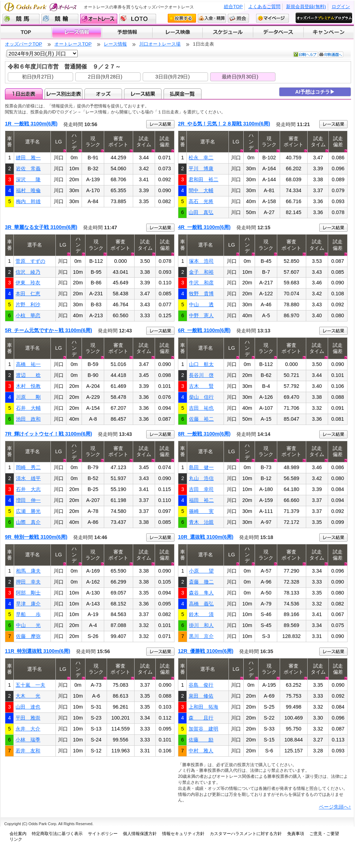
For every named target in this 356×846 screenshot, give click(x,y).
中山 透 (201, 304)
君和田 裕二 (203, 179)
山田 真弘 (201, 212)
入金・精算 (212, 18)
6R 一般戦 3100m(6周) (204, 330)
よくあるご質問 (264, 6)
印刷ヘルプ (305, 54)
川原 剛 (28, 397)
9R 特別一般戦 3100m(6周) (36, 537)
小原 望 (201, 571)
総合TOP (233, 6)
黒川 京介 (201, 636)
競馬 (21, 19)
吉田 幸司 (201, 489)
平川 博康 (201, 168)
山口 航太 (201, 364)
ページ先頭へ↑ (335, 807)
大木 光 (28, 696)
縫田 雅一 (28, 157)
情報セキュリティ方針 (183, 834)
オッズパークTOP (23, 44)
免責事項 (295, 834)
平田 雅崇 (28, 718)
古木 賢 (201, 386)
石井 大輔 (28, 408)
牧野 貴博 (201, 293)
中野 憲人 (201, 315)
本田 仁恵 (28, 293)
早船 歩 (28, 614)
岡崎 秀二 (28, 467)
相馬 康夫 (28, 571)
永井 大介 (28, 729)
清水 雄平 (28, 478)
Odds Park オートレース (41, 7)
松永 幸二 (201, 157)
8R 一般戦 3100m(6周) (204, 434)
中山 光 (28, 625)
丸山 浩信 (201, 478)
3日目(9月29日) (172, 76)
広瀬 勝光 (28, 511)
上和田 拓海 (203, 707)
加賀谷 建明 (203, 729)
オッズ (103, 93)
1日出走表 (24, 93)
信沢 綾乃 (28, 272)
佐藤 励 (201, 740)
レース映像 (177, 32)
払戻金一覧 (182, 93)
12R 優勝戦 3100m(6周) (205, 651)
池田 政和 (28, 419)
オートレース (98, 19)
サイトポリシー (103, 834)
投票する (182, 18)
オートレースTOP (72, 44)
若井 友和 (28, 750)
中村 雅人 (201, 750)
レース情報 (76, 32)
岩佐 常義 (28, 168)
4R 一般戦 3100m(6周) (204, 227)
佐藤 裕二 (201, 419)
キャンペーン (329, 32)
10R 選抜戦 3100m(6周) (205, 537)
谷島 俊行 (201, 685)
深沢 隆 (28, 179)
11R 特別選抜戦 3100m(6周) (37, 651)
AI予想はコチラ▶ (315, 92)
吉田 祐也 (201, 408)
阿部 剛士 (28, 593)
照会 (238, 18)
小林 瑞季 (28, 740)
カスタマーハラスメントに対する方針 (246, 834)
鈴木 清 (201, 614)
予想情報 (127, 32)
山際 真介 (28, 522)
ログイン (341, 6)
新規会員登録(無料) (306, 6)
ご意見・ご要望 (324, 834)
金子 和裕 (201, 272)
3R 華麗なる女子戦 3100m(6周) (41, 227)
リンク (16, 839)
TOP (26, 32)
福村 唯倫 (28, 190)
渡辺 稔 (28, 375)
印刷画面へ (331, 54)
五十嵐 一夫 (30, 685)
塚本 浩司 (201, 261)
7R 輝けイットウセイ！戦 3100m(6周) (48, 434)
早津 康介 (28, 604)
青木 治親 (201, 522)
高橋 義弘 (201, 604)
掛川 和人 (201, 625)
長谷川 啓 (201, 375)
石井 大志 (28, 489)
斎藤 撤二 (201, 582)
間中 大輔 (201, 190)
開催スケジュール (227, 32)
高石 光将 (201, 201)
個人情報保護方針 (140, 834)
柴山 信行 (201, 397)
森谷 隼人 (201, 593)
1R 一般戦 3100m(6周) (31, 123)
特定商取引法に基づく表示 (57, 834)
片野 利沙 (28, 304)
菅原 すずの (30, 261)
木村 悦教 (28, 386)
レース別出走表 (63, 93)
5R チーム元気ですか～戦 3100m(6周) (48, 330)
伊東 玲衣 (28, 282)
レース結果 (143, 93)
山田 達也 (28, 707)
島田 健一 (201, 467)
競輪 (59, 19)
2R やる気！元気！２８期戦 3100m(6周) (224, 123)
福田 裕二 (201, 500)
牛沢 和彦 (201, 282)
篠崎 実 (201, 511)
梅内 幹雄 (28, 201)
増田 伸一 (28, 500)
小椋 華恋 (28, 315)
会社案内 (18, 834)
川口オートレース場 (159, 44)
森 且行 (201, 718)
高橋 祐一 (28, 364)
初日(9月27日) (38, 76)
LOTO (137, 19)
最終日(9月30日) (240, 76)
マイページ (272, 18)
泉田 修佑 (201, 696)
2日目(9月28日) (105, 76)
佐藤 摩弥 (28, 636)
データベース (278, 32)
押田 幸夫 (28, 582)
